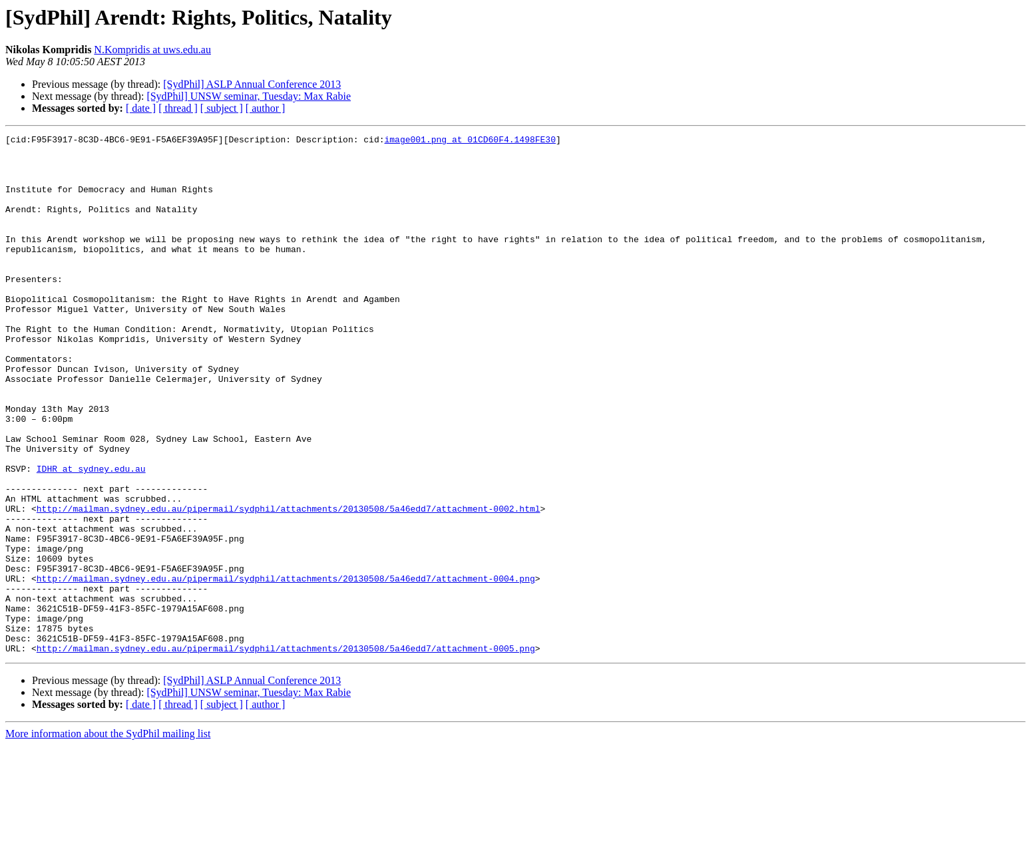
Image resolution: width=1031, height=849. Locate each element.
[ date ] (141, 108)
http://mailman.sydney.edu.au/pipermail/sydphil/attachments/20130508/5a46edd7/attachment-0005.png (286, 752)
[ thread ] (178, 108)
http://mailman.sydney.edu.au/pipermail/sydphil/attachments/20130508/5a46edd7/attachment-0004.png (286, 668)
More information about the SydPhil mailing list (107, 837)
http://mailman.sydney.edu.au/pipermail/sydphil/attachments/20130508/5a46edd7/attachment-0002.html (288, 584)
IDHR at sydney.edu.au (91, 536)
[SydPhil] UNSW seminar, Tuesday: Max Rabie (248, 96)
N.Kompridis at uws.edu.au (152, 49)
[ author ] (266, 108)
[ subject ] (221, 108)
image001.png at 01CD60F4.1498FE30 (469, 141)
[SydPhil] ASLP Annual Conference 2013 (252, 84)
